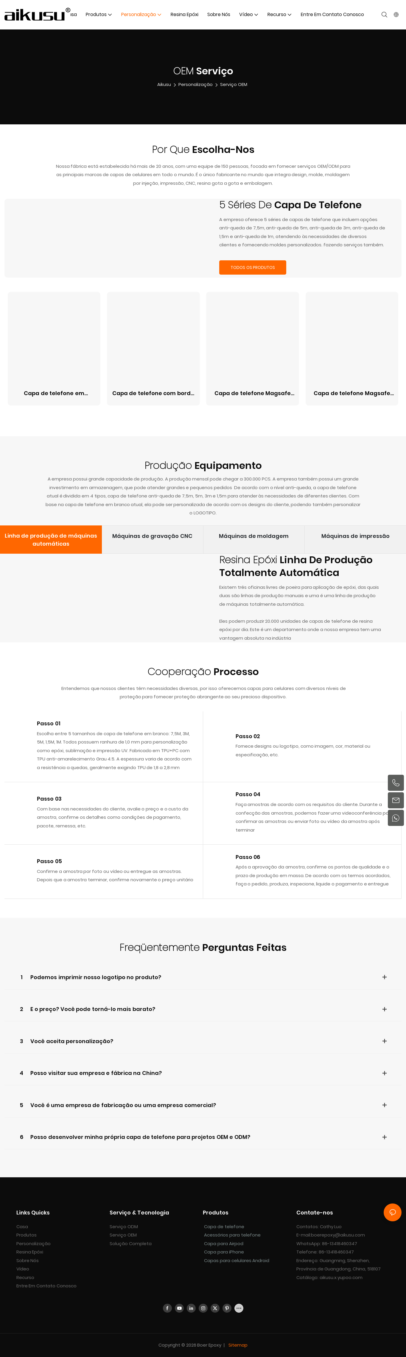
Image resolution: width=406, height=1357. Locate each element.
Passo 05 (49, 861)
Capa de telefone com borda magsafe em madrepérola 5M (153, 393)
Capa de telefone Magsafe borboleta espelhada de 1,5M (352, 393)
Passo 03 (49, 798)
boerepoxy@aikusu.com (338, 1235)
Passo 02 (248, 736)
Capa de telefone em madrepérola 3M (54, 393)
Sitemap (237, 1345)
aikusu (164, 84)
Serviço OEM (233, 84)
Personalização (195, 84)
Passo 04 (248, 794)
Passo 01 (48, 723)
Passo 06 (248, 857)
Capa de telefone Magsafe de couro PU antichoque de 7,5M (252, 393)
